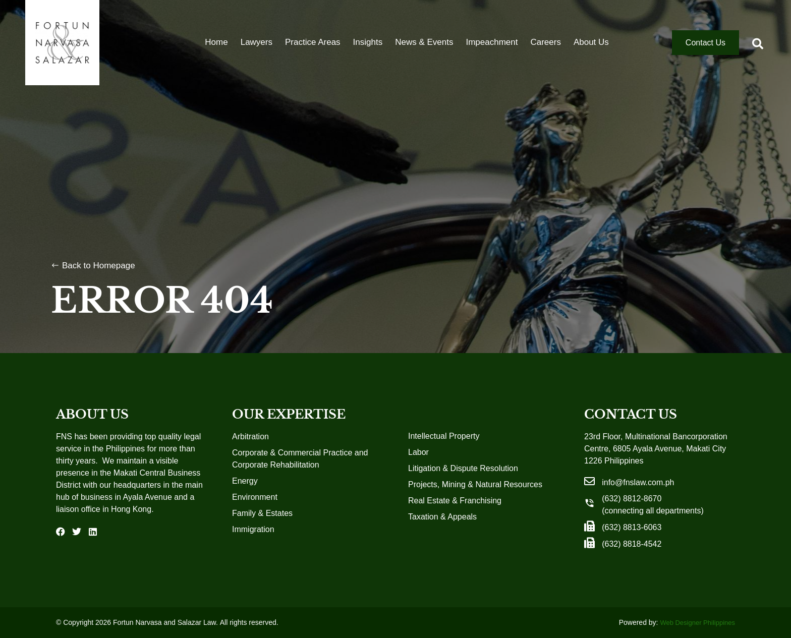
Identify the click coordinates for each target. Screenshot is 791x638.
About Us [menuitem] (591, 42)
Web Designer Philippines (697, 622)
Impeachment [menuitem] (492, 42)
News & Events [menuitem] (424, 42)
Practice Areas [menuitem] (313, 42)
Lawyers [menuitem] (256, 42)
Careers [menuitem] (545, 42)
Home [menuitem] (216, 42)
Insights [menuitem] (368, 42)
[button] (757, 44)
